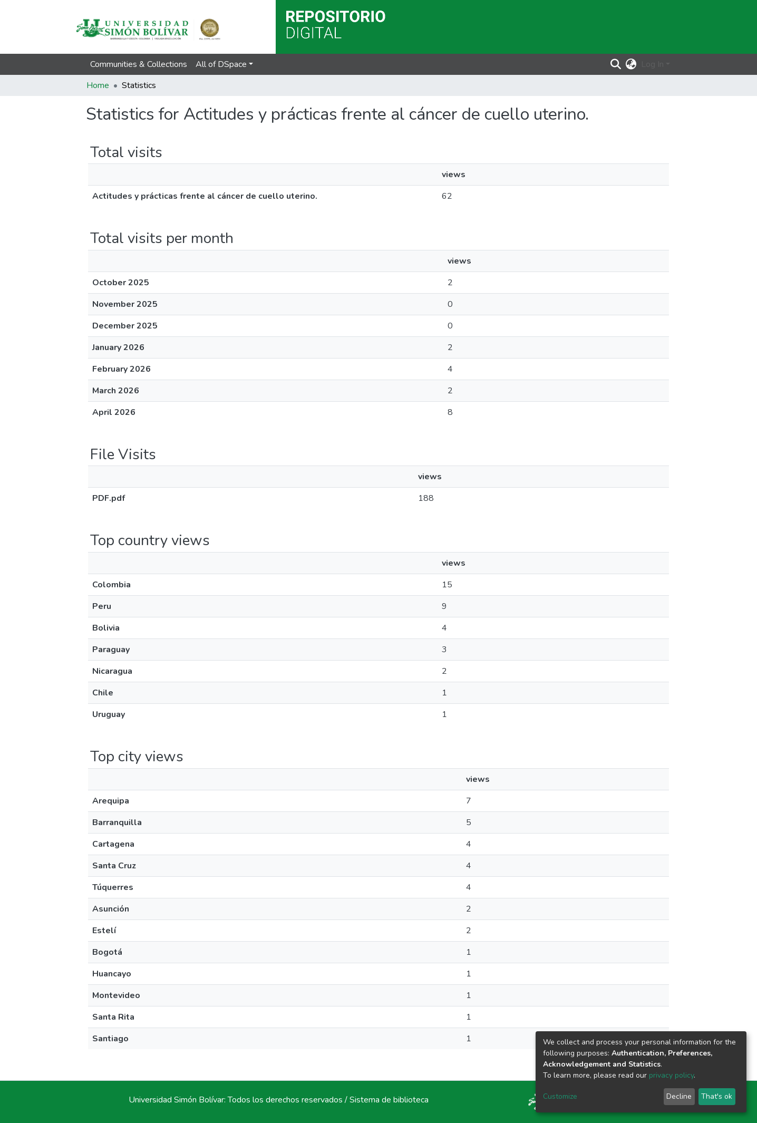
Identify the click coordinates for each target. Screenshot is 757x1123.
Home (97, 85)
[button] (631, 64)
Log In (652, 64)
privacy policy (671, 1075)
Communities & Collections (138, 64)
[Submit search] (616, 64)
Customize (560, 1096)
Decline (679, 1096)
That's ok (716, 1096)
